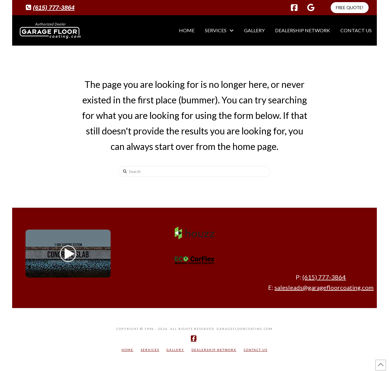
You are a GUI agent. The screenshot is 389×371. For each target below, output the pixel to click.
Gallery (175, 350)
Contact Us (255, 350)
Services (150, 350)
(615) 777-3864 (54, 7)
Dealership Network (213, 350)
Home (127, 350)
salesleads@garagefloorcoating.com (324, 287)
